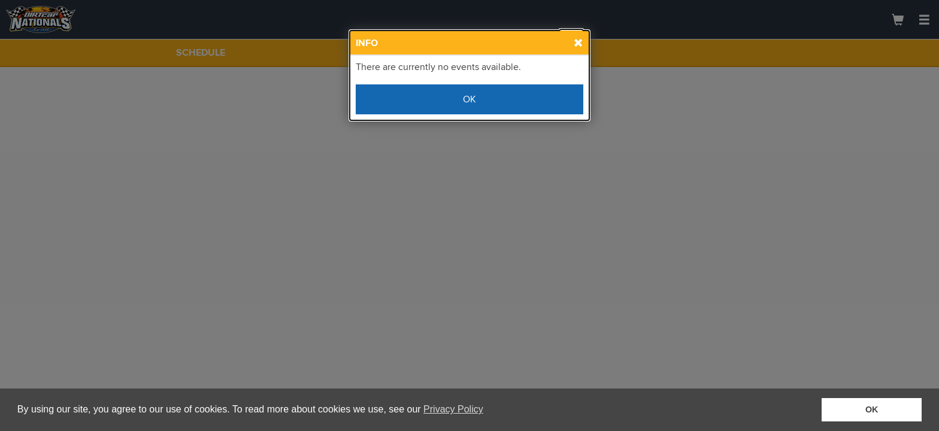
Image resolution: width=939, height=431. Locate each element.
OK (469, 99)
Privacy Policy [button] (453, 409)
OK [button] (872, 409)
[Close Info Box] (571, 41)
